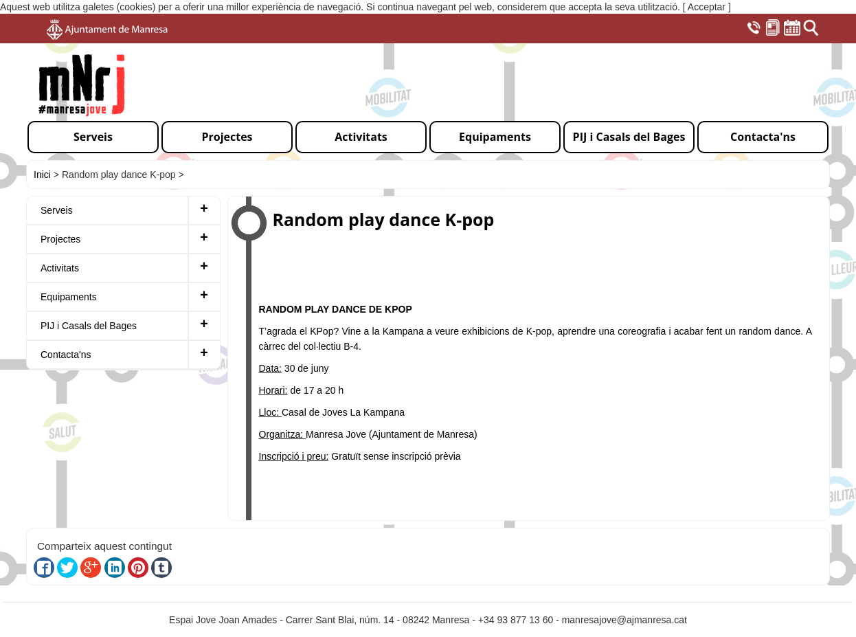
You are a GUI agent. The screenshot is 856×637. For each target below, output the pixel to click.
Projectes (60, 239)
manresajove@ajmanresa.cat (624, 619)
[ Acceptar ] (707, 6)
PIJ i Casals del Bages (89, 325)
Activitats (60, 267)
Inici (42, 174)
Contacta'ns (66, 354)
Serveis (57, 210)
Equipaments (69, 296)
